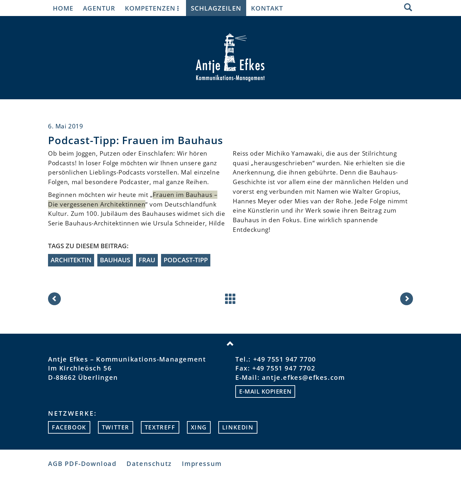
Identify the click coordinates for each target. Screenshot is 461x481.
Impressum (202, 463)
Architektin (71, 260)
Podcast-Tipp (186, 260)
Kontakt (267, 8)
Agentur (99, 8)
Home (63, 8)
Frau (147, 260)
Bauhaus (115, 260)
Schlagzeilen (216, 8)
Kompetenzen (153, 8)
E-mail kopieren (265, 391)
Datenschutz (149, 463)
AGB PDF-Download (82, 463)
